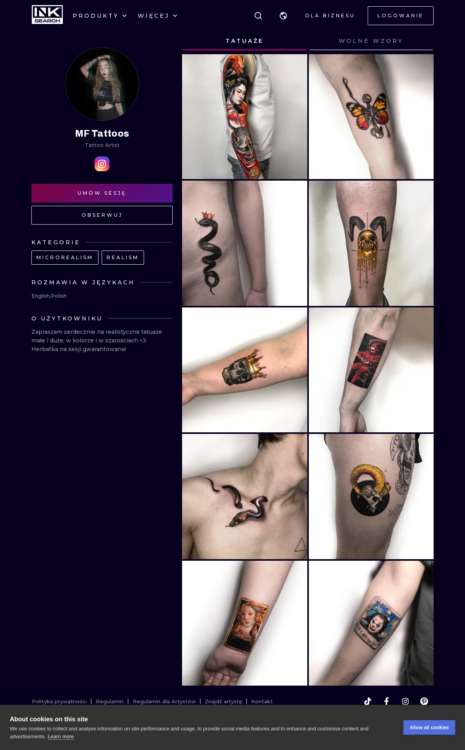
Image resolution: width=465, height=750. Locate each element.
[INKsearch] (47, 15)
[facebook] (386, 701)
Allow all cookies (429, 728)
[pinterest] (424, 701)
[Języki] (283, 15)
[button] (283, 15)
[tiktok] (367, 701)
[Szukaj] (258, 15)
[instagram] (405, 701)
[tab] (244, 41)
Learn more (61, 737)
